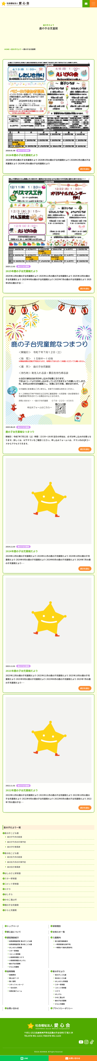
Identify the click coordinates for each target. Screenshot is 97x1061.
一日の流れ (13, 987)
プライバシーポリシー (63, 1008)
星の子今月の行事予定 (16, 842)
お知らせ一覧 (59, 931)
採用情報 (11, 971)
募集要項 (12, 975)
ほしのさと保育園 (13, 873)
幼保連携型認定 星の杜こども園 (20, 944)
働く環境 (12, 981)
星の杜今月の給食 (14, 857)
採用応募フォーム (15, 991)
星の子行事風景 (13, 846)
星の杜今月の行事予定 (16, 862)
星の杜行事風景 (13, 867)
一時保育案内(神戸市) (63, 944)
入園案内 (57, 937)
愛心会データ (14, 978)
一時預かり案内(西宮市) (63, 947)
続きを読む (85, 169)
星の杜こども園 (12, 853)
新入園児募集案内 (61, 941)
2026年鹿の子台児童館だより (22, 155)
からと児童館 (11, 910)
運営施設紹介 (13, 937)
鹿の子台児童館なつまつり (20, 460)
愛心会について (14, 931)
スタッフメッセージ (16, 984)
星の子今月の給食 (14, 836)
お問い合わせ (13, 1008)
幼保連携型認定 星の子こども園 (20, 941)
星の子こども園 (12, 833)
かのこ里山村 (11, 899)
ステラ (8, 889)
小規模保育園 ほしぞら (17, 960)
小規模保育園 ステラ (16, 957)
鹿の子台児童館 (12, 904)
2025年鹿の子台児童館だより (22, 271)
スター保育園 (11, 878)
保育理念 (57, 926)
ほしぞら (9, 894)
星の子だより (59, 971)
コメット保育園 (12, 883)
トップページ (13, 926)
